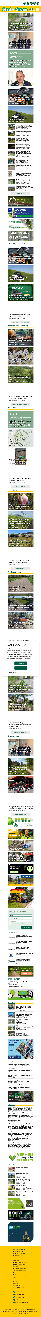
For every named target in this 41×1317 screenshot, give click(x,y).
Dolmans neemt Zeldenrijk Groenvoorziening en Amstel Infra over (20, 44)
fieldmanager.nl (9, 1309)
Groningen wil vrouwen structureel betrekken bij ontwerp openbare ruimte (23, 146)
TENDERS (11, 1062)
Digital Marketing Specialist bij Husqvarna (24, 954)
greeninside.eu (17, 1313)
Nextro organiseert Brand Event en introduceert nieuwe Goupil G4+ (20, 297)
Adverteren (16, 1285)
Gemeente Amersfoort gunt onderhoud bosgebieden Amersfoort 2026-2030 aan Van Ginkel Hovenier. (19, 1066)
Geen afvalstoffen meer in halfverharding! (23, 166)
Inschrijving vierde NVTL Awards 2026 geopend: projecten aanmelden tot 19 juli (19, 62)
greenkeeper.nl (19, 1309)
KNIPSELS (11, 1104)
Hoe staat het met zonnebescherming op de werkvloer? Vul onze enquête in (24, 1187)
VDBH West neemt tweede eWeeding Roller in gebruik (17, 461)
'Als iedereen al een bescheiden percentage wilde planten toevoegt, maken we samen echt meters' (20, 522)
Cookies (15, 1283)
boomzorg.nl (6, 1311)
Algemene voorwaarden (20, 1277)
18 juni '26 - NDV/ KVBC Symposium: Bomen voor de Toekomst (23, 1021)
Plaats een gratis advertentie (15, 986)
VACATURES (12, 932)
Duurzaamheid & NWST (20, 1262)
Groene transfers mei (22, 1167)
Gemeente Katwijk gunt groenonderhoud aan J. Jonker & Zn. (20, 1076)
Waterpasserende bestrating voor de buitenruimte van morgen (20, 606)
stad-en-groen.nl (30, 1309)
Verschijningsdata (18, 1287)
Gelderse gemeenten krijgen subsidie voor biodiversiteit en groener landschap (24, 126)
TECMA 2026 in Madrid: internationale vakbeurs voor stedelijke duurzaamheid (24, 1014)
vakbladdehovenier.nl (17, 1311)
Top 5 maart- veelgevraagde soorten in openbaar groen (18, 561)
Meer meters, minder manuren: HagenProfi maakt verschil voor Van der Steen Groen (19, 99)
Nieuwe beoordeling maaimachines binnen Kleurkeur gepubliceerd (22, 139)
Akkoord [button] (21, 663)
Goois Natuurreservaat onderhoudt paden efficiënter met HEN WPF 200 (20, 624)
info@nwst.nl (19, 1292)
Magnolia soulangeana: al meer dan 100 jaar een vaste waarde (19, 506)
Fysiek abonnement (19, 1264)
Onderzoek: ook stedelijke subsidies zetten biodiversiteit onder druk (24, 133)
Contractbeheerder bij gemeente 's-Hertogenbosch (24, 936)
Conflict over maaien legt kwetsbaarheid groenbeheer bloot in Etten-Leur (24, 181)
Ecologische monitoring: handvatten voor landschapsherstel (16, 441)
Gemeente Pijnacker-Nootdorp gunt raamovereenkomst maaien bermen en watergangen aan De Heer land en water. (19, 1086)
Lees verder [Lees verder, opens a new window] (26, 658)
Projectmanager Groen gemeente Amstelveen (22, 948)
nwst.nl (26, 1313)
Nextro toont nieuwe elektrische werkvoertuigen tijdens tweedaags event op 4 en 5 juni (24, 1006)
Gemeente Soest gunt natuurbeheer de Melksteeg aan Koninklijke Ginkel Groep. (18, 1080)
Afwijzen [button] (21, 668)
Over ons (16, 1260)
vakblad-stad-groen (21, 1300)
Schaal (10, 83)
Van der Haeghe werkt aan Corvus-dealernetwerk (17, 119)
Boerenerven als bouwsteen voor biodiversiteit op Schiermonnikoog (24, 160)
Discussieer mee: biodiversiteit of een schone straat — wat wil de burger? (24, 1193)
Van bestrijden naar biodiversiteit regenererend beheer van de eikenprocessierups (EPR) (24, 173)
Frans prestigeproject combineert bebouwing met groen (20, 479)
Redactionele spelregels (20, 1275)
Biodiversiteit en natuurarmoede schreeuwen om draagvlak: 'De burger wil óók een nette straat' (19, 25)
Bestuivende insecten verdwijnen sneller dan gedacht (19, 360)
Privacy (15, 1281)
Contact (15, 1266)
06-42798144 (19, 1297)
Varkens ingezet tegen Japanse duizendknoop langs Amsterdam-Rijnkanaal (20, 341)
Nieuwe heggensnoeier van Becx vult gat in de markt (19, 315)
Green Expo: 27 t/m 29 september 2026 (22, 1032)
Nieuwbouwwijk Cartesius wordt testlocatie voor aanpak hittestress (24, 187)
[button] (11, 672)
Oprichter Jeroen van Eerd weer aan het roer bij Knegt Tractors (19, 789)
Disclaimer (16, 1279)
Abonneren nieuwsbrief (20, 1271)
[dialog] (20, 658)
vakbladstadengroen (21, 1302)
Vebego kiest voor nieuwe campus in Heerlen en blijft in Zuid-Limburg (20, 807)
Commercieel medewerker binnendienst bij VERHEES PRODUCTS (23, 961)
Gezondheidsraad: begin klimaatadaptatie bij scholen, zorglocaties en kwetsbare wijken (24, 153)
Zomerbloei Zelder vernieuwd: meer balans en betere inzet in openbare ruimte (19, 542)
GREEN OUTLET (14, 979)
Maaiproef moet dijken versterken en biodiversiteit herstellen (20, 397)
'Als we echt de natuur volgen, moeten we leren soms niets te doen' (19, 378)
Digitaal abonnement (19, 1268)
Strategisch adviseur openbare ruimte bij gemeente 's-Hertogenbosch (24, 943)
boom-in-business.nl (31, 1311)
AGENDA (11, 1002)
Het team (16, 1273)
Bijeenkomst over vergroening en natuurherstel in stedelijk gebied (24, 1027)
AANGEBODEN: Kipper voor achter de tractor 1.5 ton (20, 982)
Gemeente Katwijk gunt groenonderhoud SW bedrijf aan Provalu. (20, 1071)
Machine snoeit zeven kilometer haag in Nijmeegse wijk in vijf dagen (24, 1175)
